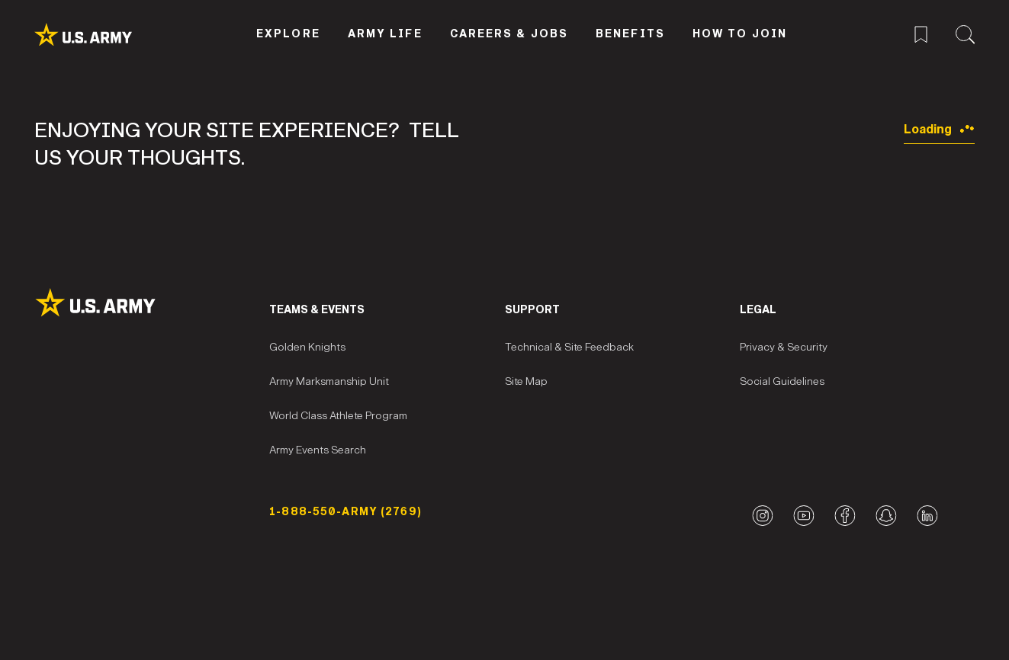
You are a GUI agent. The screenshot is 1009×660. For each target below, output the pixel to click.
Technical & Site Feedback (569, 347)
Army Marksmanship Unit (329, 381)
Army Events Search (317, 450)
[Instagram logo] (762, 515)
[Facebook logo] (844, 515)
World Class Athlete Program (338, 415)
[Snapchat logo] (886, 515)
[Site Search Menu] (965, 32)
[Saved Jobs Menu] (920, 32)
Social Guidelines (782, 381)
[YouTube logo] (803, 515)
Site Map (526, 381)
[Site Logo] (151, 302)
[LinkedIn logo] (927, 515)
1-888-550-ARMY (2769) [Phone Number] (345, 511)
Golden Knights (307, 347)
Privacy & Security (783, 347)
